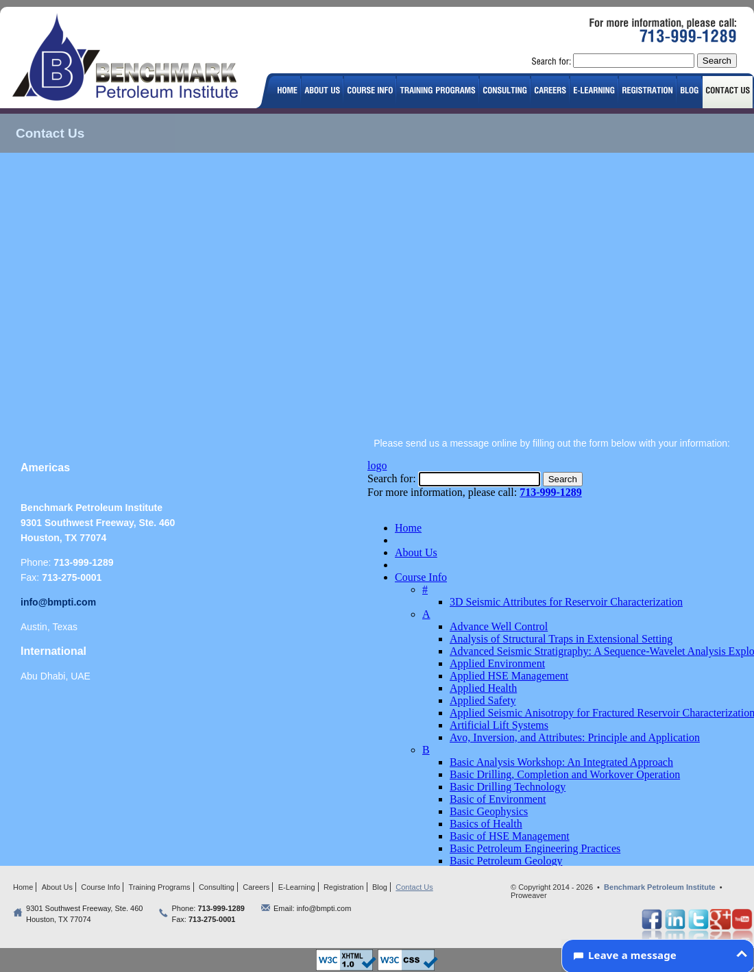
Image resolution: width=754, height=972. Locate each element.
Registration (344, 887)
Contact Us (414, 887)
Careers (256, 887)
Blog (379, 887)
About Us (57, 887)
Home (23, 887)
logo (131, 59)
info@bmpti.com (58, 602)
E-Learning (296, 887)
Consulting (216, 887)
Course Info (100, 887)
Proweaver (529, 895)
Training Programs (160, 887)
